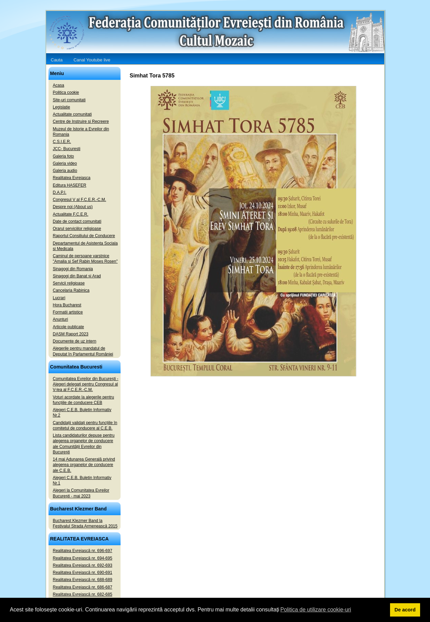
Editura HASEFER (69, 185)
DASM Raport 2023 (70, 334)
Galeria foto (63, 156)
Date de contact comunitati (77, 221)
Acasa (58, 85)
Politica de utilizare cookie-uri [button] (315, 609)
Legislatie (61, 107)
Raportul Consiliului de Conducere (84, 235)
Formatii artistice (68, 312)
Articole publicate (68, 326)
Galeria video (65, 163)
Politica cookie (66, 92)
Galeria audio (65, 170)
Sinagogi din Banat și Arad (77, 276)
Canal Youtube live (91, 59)
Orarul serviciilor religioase (77, 228)
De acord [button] (405, 609)
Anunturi (60, 319)
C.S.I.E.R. (62, 141)
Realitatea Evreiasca (72, 177)
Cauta (57, 59)
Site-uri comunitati (69, 100)
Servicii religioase (69, 283)
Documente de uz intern (74, 341)
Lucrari (59, 297)
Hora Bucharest (67, 305)
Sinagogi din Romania (73, 268)
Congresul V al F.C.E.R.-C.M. (79, 199)
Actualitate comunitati (72, 114)
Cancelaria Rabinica (71, 290)
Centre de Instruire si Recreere (81, 121)
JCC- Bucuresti (67, 148)
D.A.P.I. (60, 192)
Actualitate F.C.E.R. (70, 214)
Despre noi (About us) (73, 206)
